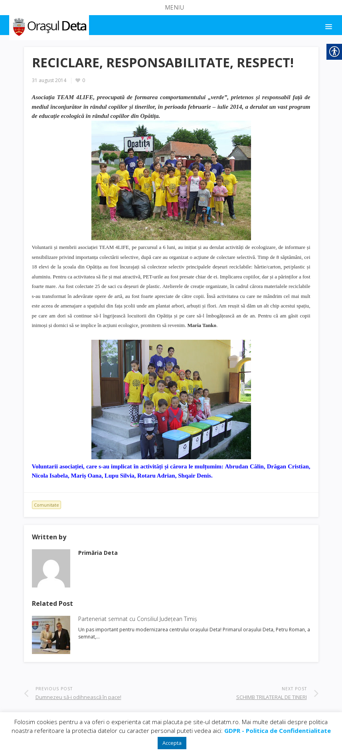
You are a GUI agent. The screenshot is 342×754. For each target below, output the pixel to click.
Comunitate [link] (46, 505)
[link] (48, 25)
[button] (171, 7)
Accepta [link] (172, 742)
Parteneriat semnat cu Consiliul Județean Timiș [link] (137, 619)
